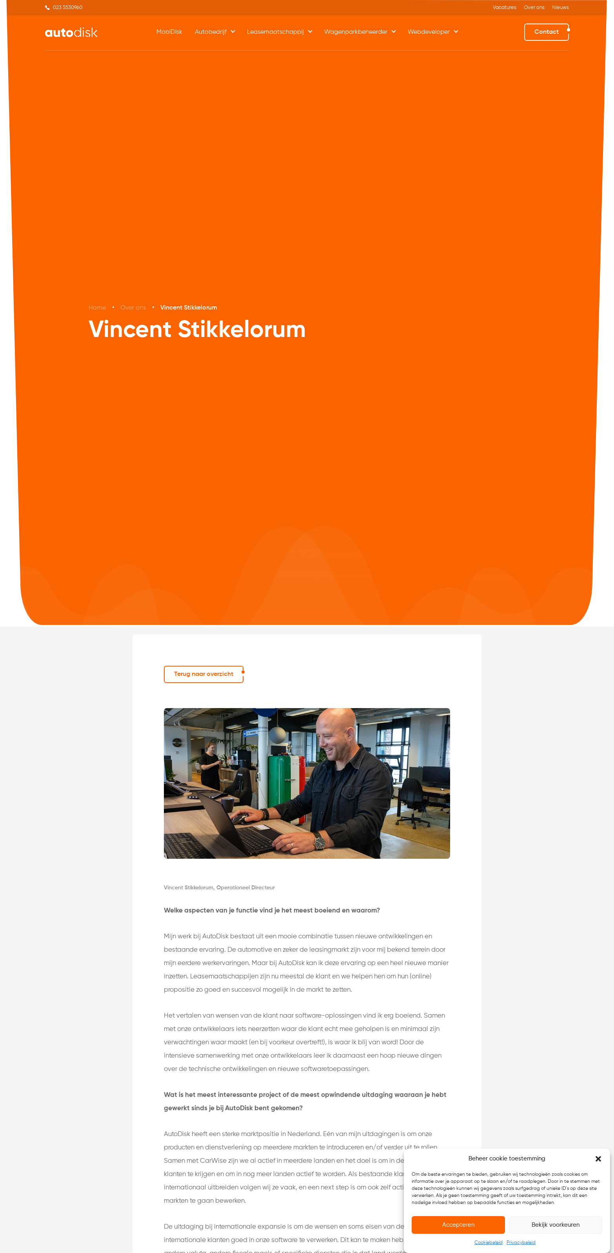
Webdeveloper (429, 32)
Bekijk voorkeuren (555, 1225)
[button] (598, 1159)
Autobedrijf (211, 32)
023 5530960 (67, 7)
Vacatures (504, 7)
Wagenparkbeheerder (355, 32)
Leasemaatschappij (275, 32)
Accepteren (458, 1225)
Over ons (534, 7)
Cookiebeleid (488, 1243)
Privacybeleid (521, 1243)
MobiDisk (169, 32)
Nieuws (560, 7)
